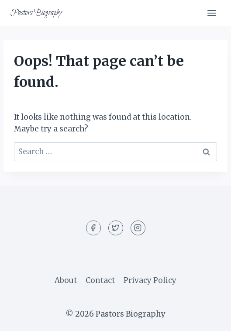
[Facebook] (93, 228)
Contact (100, 280)
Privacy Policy (150, 280)
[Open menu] (212, 13)
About (66, 280)
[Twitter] (115, 228)
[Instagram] (138, 228)
